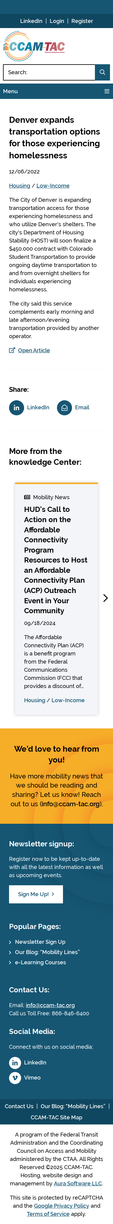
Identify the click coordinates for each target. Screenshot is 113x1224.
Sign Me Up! (33, 894)
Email (82, 407)
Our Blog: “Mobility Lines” (47, 952)
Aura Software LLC (78, 1183)
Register (82, 21)
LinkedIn (31, 21)
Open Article (34, 350)
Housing (19, 185)
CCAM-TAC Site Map (56, 1117)
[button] (105, 598)
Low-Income (53, 185)
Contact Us (19, 1106)
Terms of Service (48, 1214)
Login (57, 21)
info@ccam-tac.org (71, 804)
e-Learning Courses (40, 962)
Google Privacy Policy (61, 1206)
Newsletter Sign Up (40, 942)
